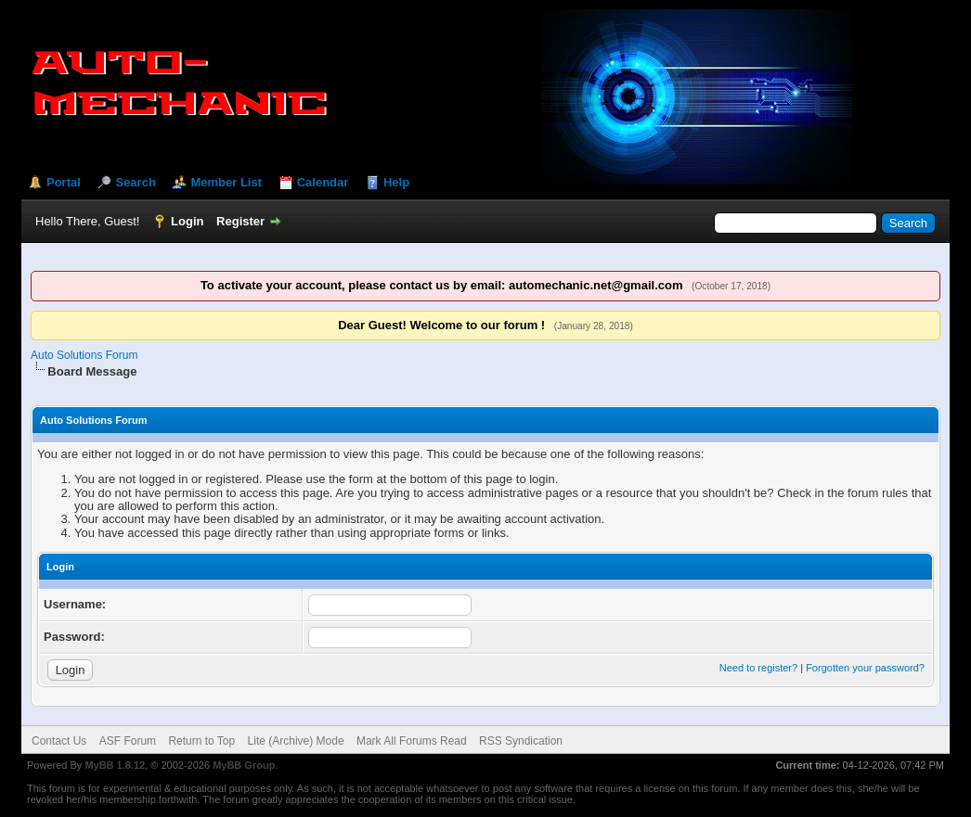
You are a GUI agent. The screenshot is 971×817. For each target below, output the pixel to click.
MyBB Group (244, 765)
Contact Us (59, 740)
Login (187, 221)
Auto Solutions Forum (84, 355)
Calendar (323, 182)
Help (396, 182)
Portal (63, 182)
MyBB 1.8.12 (114, 765)
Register (240, 221)
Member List (226, 182)
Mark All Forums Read (411, 740)
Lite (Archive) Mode (296, 740)
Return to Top (201, 740)
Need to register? (758, 667)
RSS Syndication (521, 740)
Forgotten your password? (865, 667)
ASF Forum (127, 740)
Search (135, 182)
